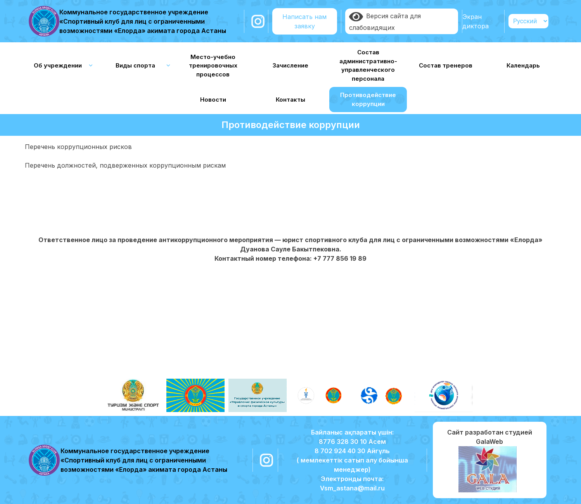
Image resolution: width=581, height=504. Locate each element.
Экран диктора (475, 21)
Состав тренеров (445, 65)
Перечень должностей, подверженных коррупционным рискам (125, 165)
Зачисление (290, 65)
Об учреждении (58, 65)
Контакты (290, 99)
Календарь (523, 65)
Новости (213, 99)
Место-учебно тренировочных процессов (213, 65)
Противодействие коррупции (368, 99)
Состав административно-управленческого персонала (368, 65)
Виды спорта (135, 65)
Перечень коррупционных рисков (78, 147)
